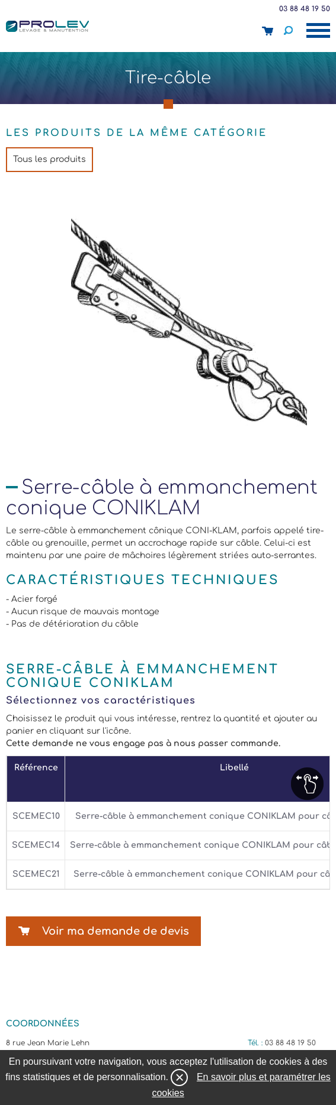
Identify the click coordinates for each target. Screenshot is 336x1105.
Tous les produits (49, 159)
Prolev (47, 26)
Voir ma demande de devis (115, 931)
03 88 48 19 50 (304, 9)
